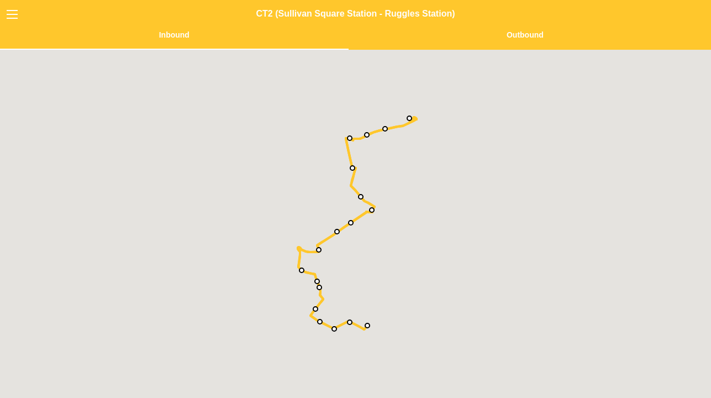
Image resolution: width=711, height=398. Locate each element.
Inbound (174, 34)
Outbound (525, 34)
